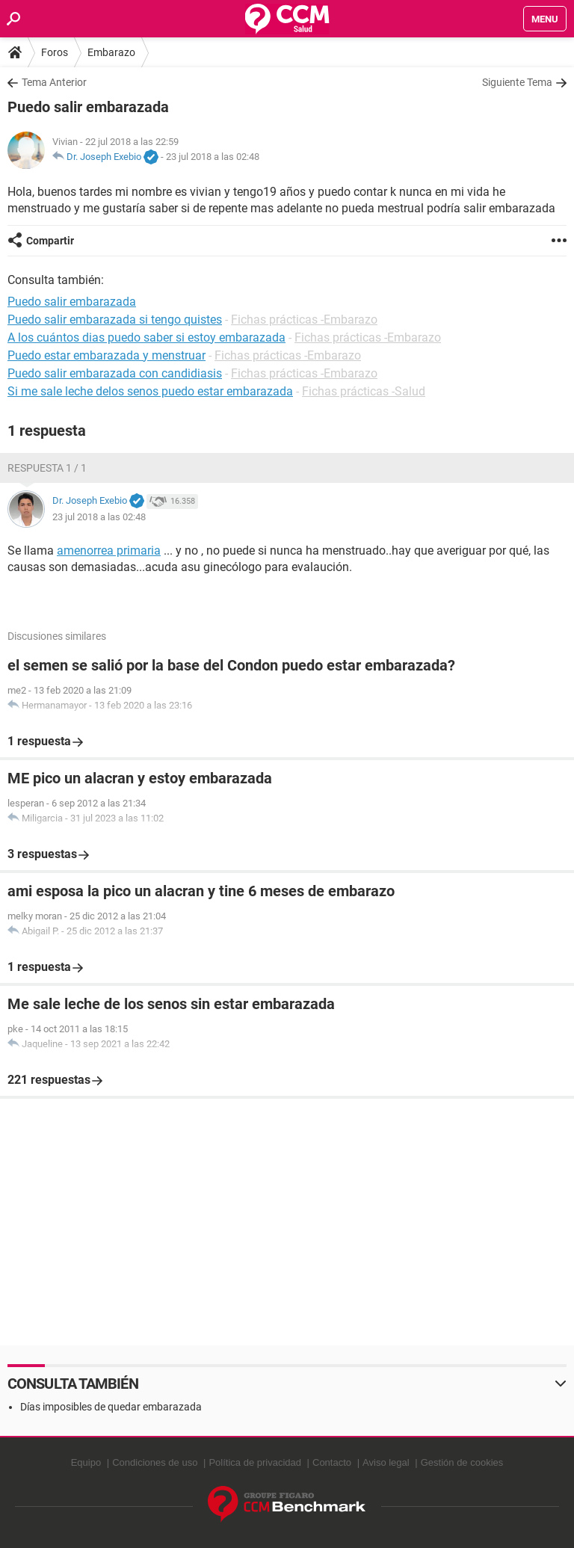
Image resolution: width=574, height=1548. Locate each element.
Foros (54, 52)
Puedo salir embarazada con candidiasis (114, 373)
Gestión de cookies (462, 1462)
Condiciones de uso (154, 1462)
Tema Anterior (54, 82)
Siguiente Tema (517, 82)
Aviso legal (386, 1462)
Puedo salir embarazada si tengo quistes (114, 319)
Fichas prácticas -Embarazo (304, 319)
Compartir (50, 241)
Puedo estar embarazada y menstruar (106, 355)
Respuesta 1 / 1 (47, 468)
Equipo (86, 1462)
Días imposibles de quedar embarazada (111, 1407)
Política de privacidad (255, 1462)
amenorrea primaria (109, 550)
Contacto (331, 1462)
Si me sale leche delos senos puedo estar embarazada (150, 391)
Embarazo (111, 52)
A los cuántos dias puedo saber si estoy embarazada (146, 337)
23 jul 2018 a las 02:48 (212, 156)
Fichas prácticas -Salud (363, 391)
